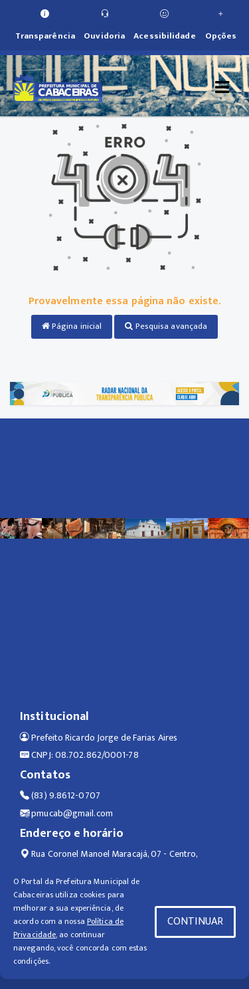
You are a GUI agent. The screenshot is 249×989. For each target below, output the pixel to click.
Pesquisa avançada (166, 326)
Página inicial (72, 326)
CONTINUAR (195, 922)
